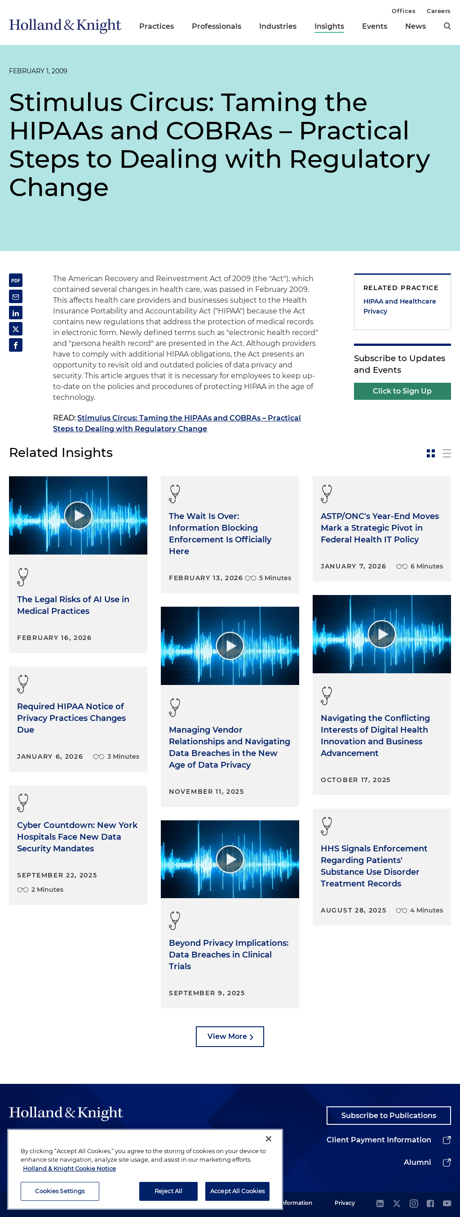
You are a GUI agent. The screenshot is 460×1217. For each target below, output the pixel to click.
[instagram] (414, 1204)
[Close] (269, 1144)
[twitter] (397, 1204)
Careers (439, 10)
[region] (145, 1174)
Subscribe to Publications (388, 1115)
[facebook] (430, 1204)
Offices (404, 10)
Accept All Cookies (237, 1196)
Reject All (168, 1196)
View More (227, 1036)
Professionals (216, 26)
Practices (156, 26)
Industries (277, 26)
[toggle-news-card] (431, 453)
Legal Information (288, 1202)
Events (374, 26)
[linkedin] (380, 1204)
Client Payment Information (379, 1140)
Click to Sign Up (402, 391)
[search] (447, 26)
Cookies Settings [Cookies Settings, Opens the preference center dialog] (59, 1196)
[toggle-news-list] (447, 453)
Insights (329, 26)
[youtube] (447, 1204)
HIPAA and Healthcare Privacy (399, 306)
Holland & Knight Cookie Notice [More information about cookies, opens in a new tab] (69, 1173)
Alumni (417, 1162)
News (415, 26)
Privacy (345, 1202)
